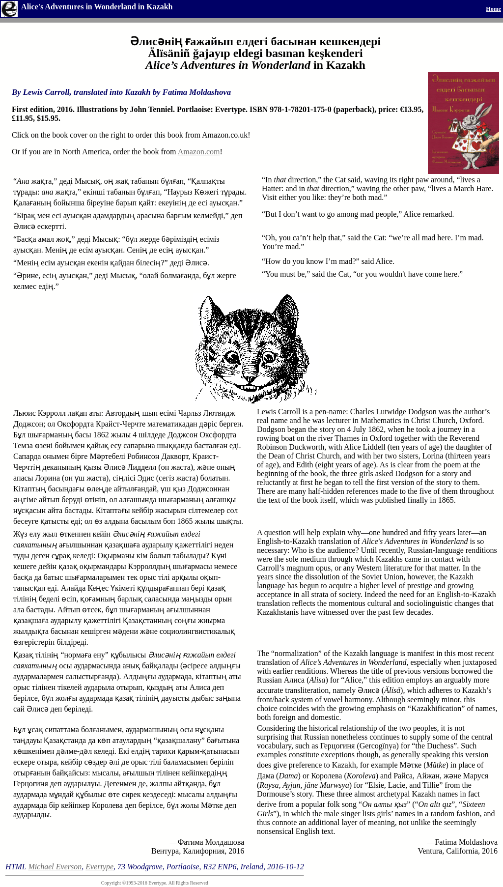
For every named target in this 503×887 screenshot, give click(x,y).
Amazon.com (199, 151)
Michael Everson (55, 866)
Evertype (99, 866)
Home (493, 8)
